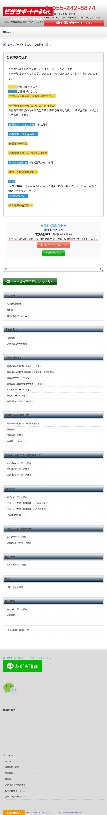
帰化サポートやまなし (17, 395)
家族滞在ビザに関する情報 (19, 463)
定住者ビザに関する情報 (18, 469)
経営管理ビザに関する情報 (19, 543)
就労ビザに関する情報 (17, 497)
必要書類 (11, 429)
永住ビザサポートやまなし (19, 389)
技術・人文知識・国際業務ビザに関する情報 (27, 503)
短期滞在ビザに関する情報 (19, 475)
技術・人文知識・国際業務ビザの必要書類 (26, 509)
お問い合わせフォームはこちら (55, 245)
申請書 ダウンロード (17, 441)
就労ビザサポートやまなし (19, 378)
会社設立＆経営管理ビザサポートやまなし (26, 384)
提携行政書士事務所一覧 (18, 630)
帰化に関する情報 (15, 587)
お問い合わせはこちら (76, 23)
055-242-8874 (55, 229)
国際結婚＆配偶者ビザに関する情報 (23, 423)
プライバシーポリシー (15, 797)
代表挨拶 (11, 338)
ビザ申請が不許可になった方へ (31, 281)
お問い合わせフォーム (17, 316)
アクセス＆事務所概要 (17, 344)
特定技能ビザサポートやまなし (21, 401)
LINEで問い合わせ (55, 253)
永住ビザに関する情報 (17, 565)
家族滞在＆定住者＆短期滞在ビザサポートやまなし (30, 372)
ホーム (8, 761)
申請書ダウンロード (16, 515)
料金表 (10, 310)
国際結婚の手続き (15, 435)
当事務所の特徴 (14, 304)
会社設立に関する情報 (17, 537)
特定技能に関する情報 (17, 609)
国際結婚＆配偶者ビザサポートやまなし (25, 366)
